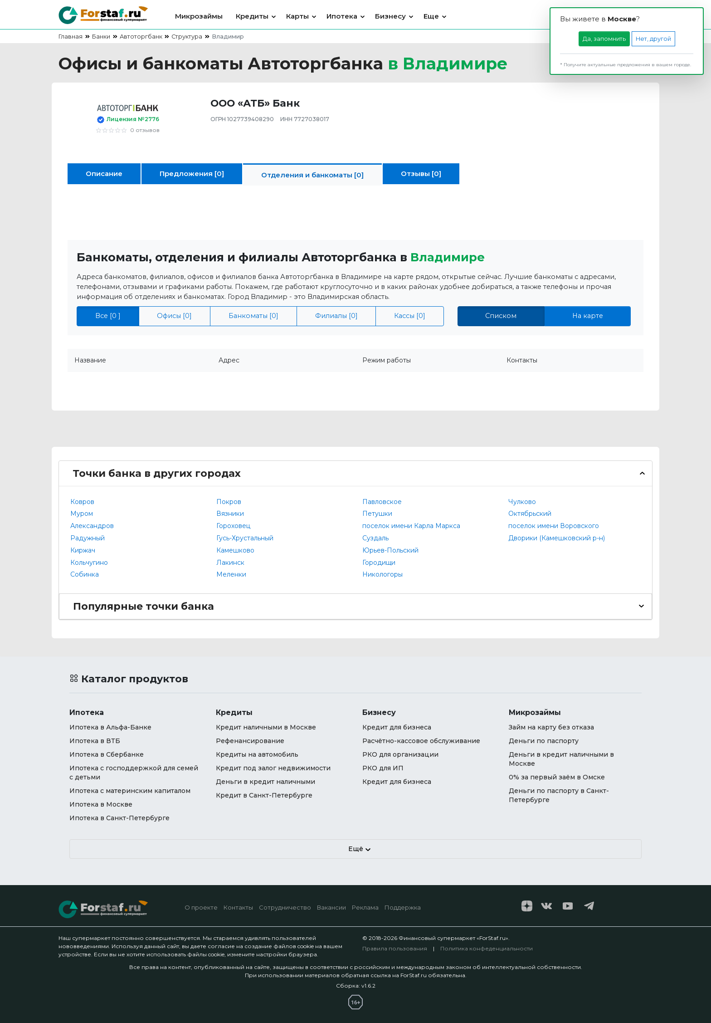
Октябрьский (529, 513)
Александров (92, 526)
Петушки (377, 513)
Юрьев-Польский (390, 550)
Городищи (378, 562)
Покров (228, 502)
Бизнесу (390, 16)
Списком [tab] (500, 316)
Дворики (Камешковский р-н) (556, 538)
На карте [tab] (587, 316)
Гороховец (233, 526)
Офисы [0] (174, 316)
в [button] (447, 63)
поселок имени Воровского (553, 526)
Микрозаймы (199, 16)
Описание (104, 173)
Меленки (231, 574)
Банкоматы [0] (253, 316)
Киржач (82, 550)
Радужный (87, 538)
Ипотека (341, 16)
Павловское (382, 502)
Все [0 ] (108, 316)
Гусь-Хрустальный (244, 538)
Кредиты (252, 16)
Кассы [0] (409, 316)
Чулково (522, 502)
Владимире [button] (447, 257)
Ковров (82, 502)
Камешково (235, 550)
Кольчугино (89, 562)
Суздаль (375, 538)
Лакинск (230, 562)
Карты (297, 16)
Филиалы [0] (336, 316)
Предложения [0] (192, 173)
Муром (81, 513)
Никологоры (382, 574)
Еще (431, 16)
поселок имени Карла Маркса (411, 526)
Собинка (84, 574)
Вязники (230, 513)
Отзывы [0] (421, 173)
